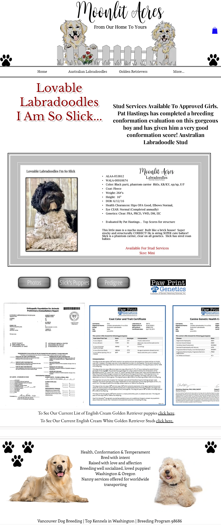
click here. (164, 421)
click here (166, 413)
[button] (215, 30)
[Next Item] (211, 355)
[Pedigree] (113, 282)
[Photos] (34, 282)
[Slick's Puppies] (74, 282)
